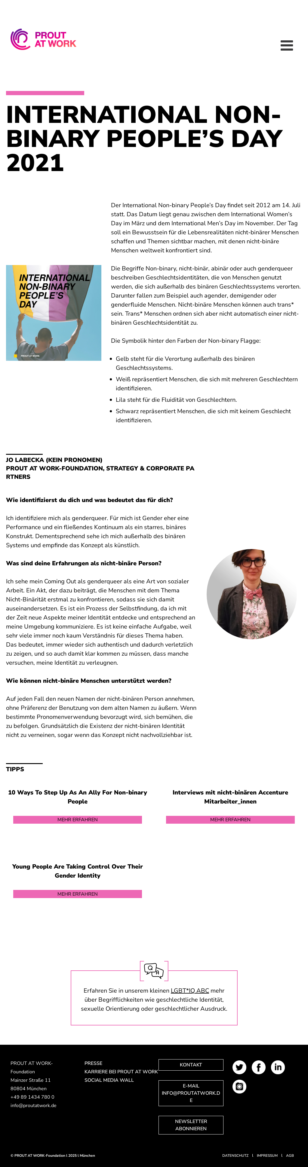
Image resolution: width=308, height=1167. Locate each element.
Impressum (267, 1155)
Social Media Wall (109, 1080)
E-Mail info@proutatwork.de (191, 1093)
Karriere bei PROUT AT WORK (117, 1072)
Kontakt (191, 1065)
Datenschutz (235, 1155)
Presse (93, 1063)
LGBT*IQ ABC (190, 991)
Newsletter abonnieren (191, 1125)
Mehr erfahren (77, 819)
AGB (290, 1155)
